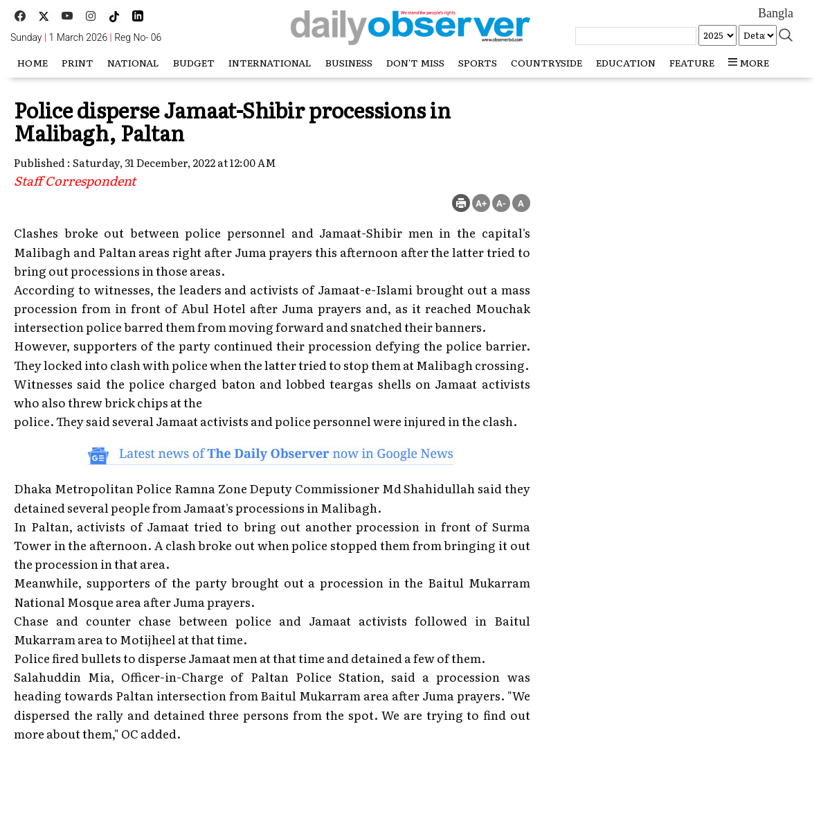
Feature (691, 62)
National (133, 62)
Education (626, 62)
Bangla (775, 13)
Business (348, 62)
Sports (477, 62)
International (270, 62)
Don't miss (415, 62)
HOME (32, 62)
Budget (194, 62)
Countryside (546, 62)
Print (77, 62)
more (748, 62)
